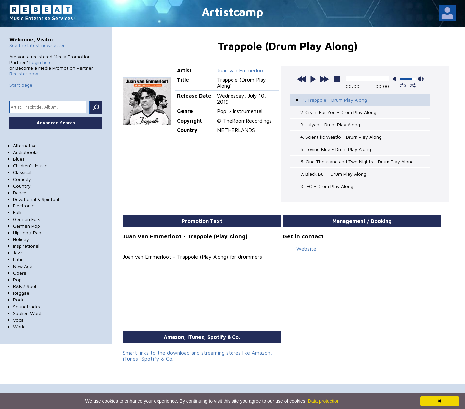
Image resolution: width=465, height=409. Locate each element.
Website (306, 249)
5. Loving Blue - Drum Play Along (335, 149)
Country (22, 186)
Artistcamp (232, 11)
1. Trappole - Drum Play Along (335, 100)
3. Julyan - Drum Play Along (330, 124)
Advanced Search (56, 122)
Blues (19, 159)
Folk (17, 212)
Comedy (22, 179)
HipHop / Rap (27, 232)
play (313, 79)
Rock (18, 299)
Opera (19, 273)
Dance (19, 192)
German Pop (26, 226)
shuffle (413, 85)
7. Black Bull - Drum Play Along (333, 174)
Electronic (23, 205)
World (19, 326)
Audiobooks (26, 152)
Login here (40, 62)
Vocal (19, 320)
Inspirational (26, 246)
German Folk (26, 219)
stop (337, 79)
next (324, 79)
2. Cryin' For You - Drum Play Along (338, 112)
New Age (22, 266)
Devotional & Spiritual (36, 199)
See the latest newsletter (37, 45)
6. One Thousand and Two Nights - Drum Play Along (357, 161)
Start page (20, 85)
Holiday (21, 239)
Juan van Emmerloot (241, 70)
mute (396, 78)
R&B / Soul (24, 286)
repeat (403, 85)
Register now (23, 73)
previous (301, 79)
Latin (18, 259)
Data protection (324, 401)
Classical (22, 172)
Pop (17, 279)
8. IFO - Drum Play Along (326, 186)
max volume (421, 78)
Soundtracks (26, 306)
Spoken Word (27, 313)
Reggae (21, 293)
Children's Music (30, 165)
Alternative (25, 145)
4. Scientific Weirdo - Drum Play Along (341, 137)
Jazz (17, 252)
